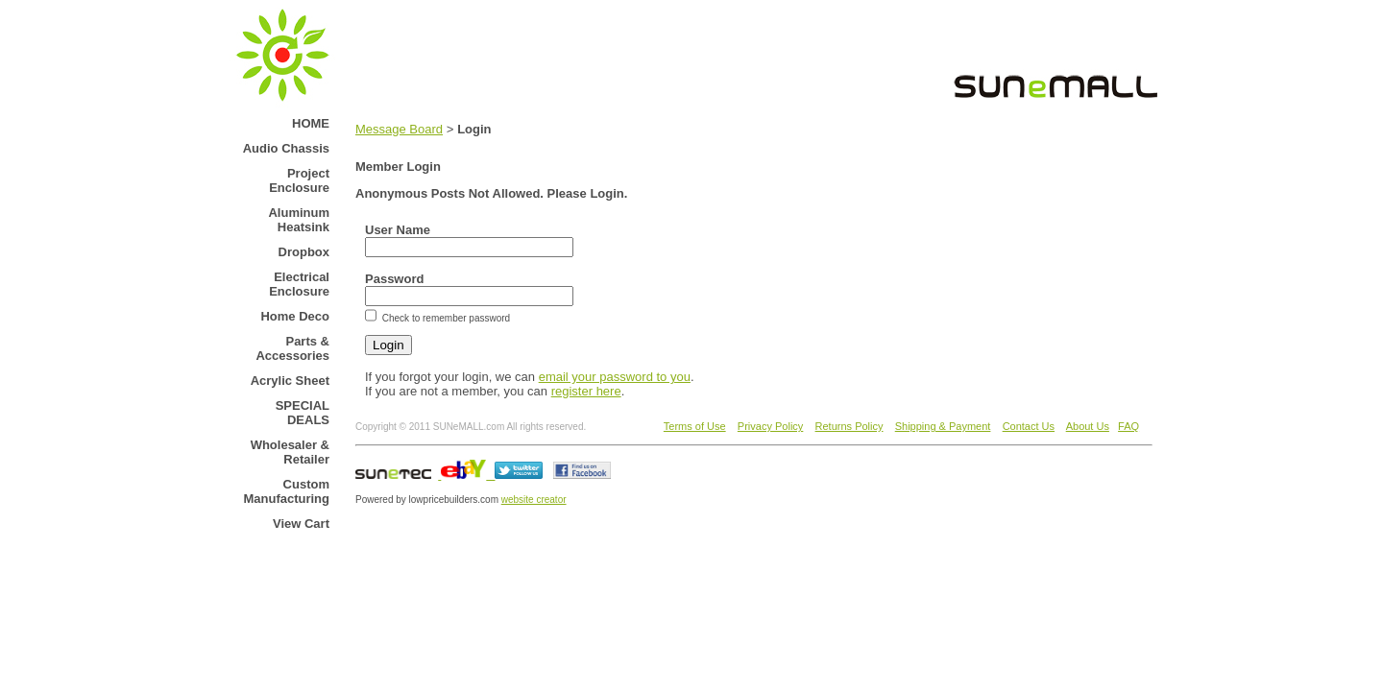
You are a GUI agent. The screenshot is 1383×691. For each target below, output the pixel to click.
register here (586, 391)
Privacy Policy (770, 426)
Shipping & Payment (943, 426)
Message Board (399, 129)
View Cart (301, 523)
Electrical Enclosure (299, 284)
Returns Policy (849, 426)
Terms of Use (695, 426)
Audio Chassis (286, 148)
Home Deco (294, 316)
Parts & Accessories (292, 348)
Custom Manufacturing (286, 491)
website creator (534, 499)
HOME (310, 123)
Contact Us (1029, 426)
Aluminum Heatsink (298, 219)
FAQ (1128, 426)
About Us (1087, 426)
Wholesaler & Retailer (290, 452)
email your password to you (615, 376)
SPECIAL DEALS (302, 412)
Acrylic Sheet (290, 380)
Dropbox (304, 252)
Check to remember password (444, 318)
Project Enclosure (299, 180)
